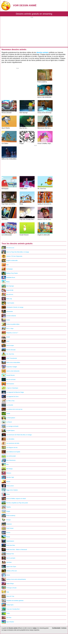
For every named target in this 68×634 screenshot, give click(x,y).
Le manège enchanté (10, 426)
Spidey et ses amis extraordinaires (14, 579)
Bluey (5, 281)
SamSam (7, 562)
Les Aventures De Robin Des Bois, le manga (17, 434)
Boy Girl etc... (8, 294)
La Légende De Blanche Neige (13, 392)
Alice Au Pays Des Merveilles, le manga (15, 252)
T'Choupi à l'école (9, 587)
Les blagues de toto (9, 447)
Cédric (6, 320)
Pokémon (7, 524)
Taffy (5, 592)
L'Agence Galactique (10, 388)
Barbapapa (7, 269)
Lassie (6, 413)
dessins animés (42, 52)
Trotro (6, 613)
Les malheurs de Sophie (11, 451)
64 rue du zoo (8, 247)
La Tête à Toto (8, 400)
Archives (63, 628)
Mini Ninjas (7, 468)
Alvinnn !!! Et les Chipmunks (12, 256)
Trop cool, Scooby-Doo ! (11, 609)
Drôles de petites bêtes (10, 324)
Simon (6, 575)
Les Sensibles (8, 439)
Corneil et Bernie (9, 315)
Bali (5, 264)
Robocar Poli (8, 553)
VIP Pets (6, 617)
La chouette (7, 405)
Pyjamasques (8, 541)
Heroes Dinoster (9, 349)
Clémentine (7, 311)
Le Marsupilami (8, 417)
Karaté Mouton (8, 375)
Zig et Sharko (8, 621)
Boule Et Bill (7, 290)
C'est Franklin (8, 303)
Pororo (6, 532)
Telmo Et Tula (8, 596)
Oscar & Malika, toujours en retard (14, 498)
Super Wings (8, 583)
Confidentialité (56, 628)
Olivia (5, 494)
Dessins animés (13, 628)
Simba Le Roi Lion (9, 570)
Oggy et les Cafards (10, 490)
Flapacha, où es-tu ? (10, 332)
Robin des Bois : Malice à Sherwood (14, 549)
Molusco (6, 473)
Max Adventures (9, 460)
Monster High (8, 477)
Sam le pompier (8, 558)
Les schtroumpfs (9, 456)
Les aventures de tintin (10, 443)
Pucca (6, 536)
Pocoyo (6, 519)
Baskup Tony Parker (10, 273)
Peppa (6, 511)
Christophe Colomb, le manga (12, 307)
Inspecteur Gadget (9, 366)
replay (34, 628)
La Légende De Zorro (10, 396)
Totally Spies (8, 604)
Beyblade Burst (8, 277)
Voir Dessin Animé (24, 5)
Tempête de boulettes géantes (13, 600)
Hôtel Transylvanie (9, 358)
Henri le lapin (8, 345)
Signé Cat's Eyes (9, 566)
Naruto (6, 481)
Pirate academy (8, 515)
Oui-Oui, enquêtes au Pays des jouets (15, 502)
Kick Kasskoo (8, 383)
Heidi (5, 341)
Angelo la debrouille (10, 260)
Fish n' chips (7, 328)
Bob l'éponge (8, 286)
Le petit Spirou (8, 430)
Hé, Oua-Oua (8, 354)
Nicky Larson (8, 485)
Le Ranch (7, 422)
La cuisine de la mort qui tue (12, 409)
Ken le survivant (8, 379)
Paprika (6, 507)
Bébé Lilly (7, 298)
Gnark (6, 337)
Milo (5, 464)
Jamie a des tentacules (10, 371)
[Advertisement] (34, 32)
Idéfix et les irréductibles (11, 362)
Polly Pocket (7, 528)
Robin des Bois (8, 545)
